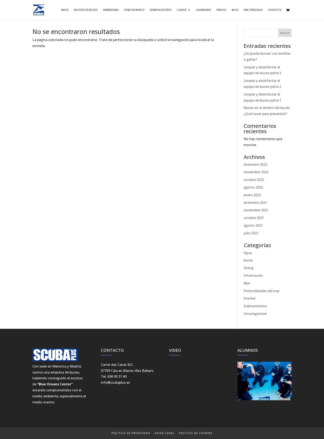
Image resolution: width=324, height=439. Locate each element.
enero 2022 (252, 195)
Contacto (275, 10)
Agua (248, 252)
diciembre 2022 (255, 164)
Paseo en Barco (134, 10)
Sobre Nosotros (161, 10)
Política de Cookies (196, 433)
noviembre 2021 (256, 210)
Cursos (181, 10)
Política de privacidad (131, 433)
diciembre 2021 (255, 202)
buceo (248, 260)
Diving (249, 268)
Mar (247, 283)
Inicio (65, 10)
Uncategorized (255, 313)
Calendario (203, 10)
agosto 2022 (253, 187)
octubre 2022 (254, 179)
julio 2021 (251, 233)
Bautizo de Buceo (86, 10)
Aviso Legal (164, 433)
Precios (221, 10)
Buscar (284, 33)
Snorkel (249, 298)
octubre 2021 (254, 217)
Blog (235, 10)
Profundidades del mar (262, 291)
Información (253, 275)
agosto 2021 (253, 225)
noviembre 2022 (256, 172)
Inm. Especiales (253, 10)
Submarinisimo (255, 306)
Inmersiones (111, 10)
